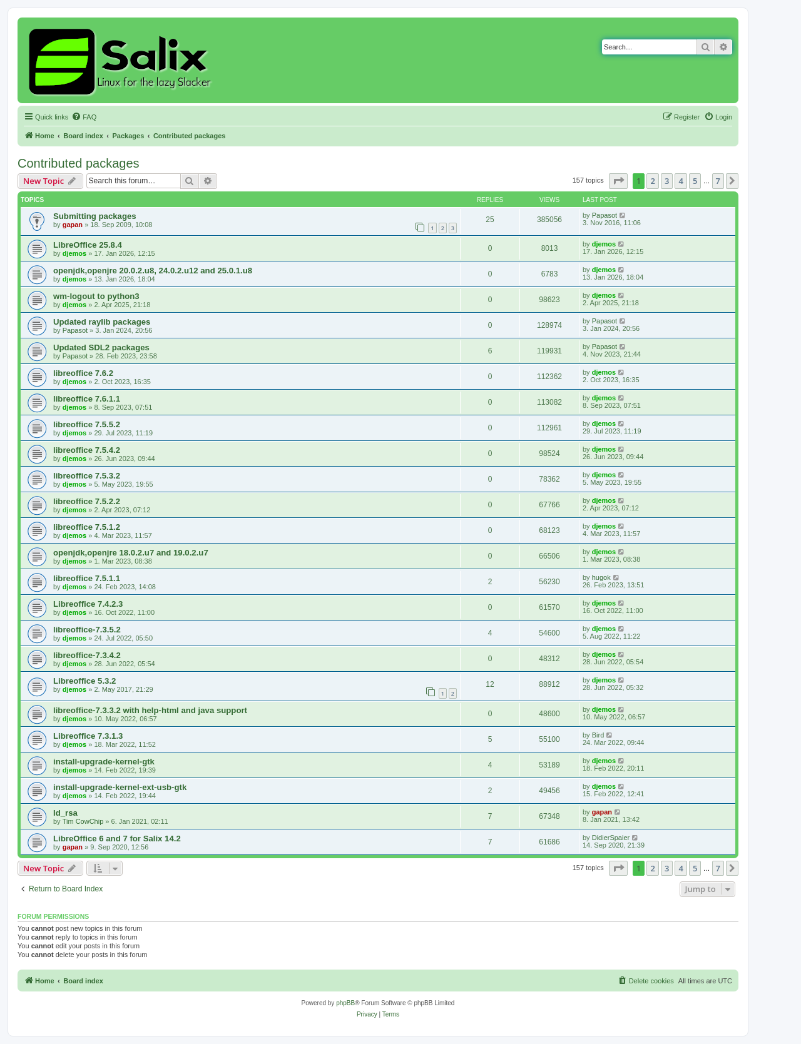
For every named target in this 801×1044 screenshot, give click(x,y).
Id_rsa (65, 813)
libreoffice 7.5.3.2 (86, 475)
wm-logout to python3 (96, 296)
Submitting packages (94, 216)
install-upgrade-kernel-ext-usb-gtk (119, 787)
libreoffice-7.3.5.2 (87, 629)
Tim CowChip (83, 821)
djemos (75, 253)
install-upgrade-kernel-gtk (104, 761)
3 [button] (667, 180)
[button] (618, 180)
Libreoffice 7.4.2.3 (88, 604)
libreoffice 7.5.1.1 (86, 578)
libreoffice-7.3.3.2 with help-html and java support (150, 710)
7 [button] (718, 180)
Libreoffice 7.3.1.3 (88, 736)
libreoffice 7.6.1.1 (86, 398)
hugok (601, 577)
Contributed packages (79, 163)
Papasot (604, 215)
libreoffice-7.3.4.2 (87, 655)
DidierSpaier (611, 837)
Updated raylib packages (101, 322)
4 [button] (680, 180)
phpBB (345, 1003)
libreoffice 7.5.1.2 (86, 527)
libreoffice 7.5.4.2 (86, 450)
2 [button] (652, 180)
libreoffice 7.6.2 (83, 373)
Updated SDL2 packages (101, 347)
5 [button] (695, 180)
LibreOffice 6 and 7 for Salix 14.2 (117, 838)
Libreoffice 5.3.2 (84, 681)
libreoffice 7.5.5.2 (86, 424)
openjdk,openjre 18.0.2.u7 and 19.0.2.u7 (130, 552)
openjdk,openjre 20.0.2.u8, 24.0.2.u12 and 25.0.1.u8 (152, 270)
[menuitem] (83, 116)
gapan (73, 224)
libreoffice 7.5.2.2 (86, 501)
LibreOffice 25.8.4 (87, 245)
